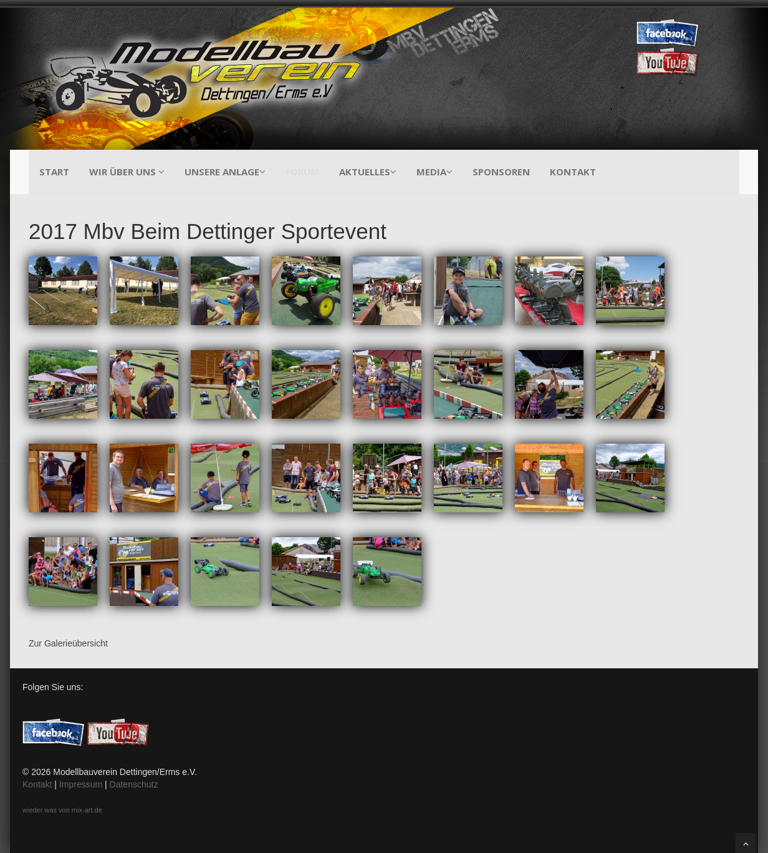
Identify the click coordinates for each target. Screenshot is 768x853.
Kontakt (573, 171)
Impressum (80, 784)
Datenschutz (134, 784)
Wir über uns (127, 171)
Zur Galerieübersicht (68, 643)
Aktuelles (367, 171)
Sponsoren (501, 171)
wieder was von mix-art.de (62, 810)
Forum (302, 171)
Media (434, 171)
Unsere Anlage (225, 171)
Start (54, 171)
